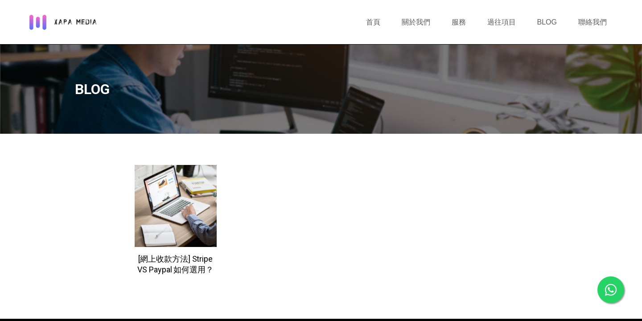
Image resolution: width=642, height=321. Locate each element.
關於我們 (416, 22)
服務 (459, 22)
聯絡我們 (592, 22)
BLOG (547, 22)
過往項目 (501, 22)
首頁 (373, 22)
